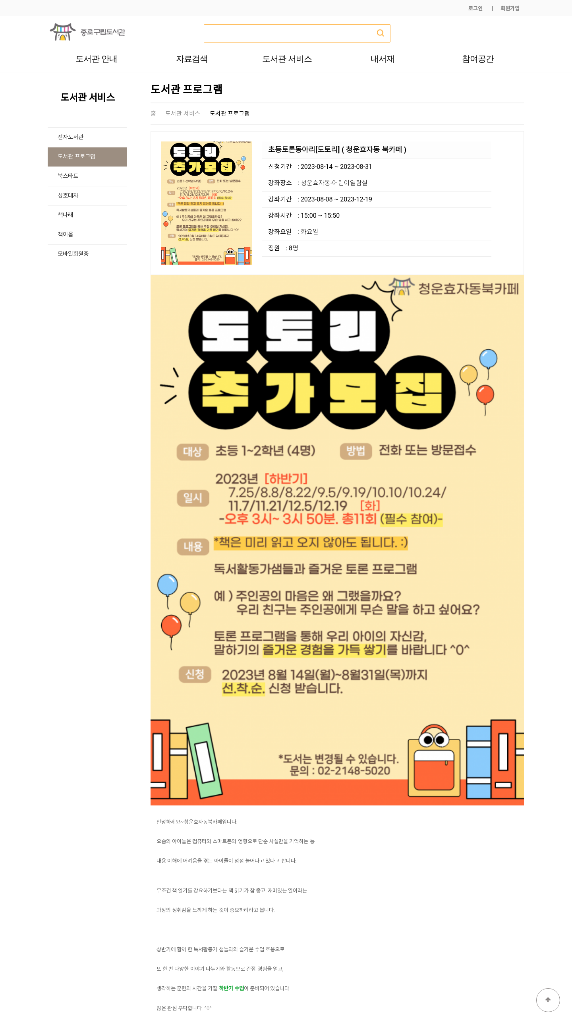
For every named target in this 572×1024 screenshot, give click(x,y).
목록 (511, 855)
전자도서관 (70, 137)
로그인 (475, 9)
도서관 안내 (96, 59)
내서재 (382, 59)
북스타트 (68, 176)
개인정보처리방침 (416, 999)
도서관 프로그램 (76, 156)
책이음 (65, 234)
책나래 (65, 215)
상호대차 (68, 195)
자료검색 (192, 59)
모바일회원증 (73, 254)
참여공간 (478, 59)
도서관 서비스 (287, 59)
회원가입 (510, 9)
